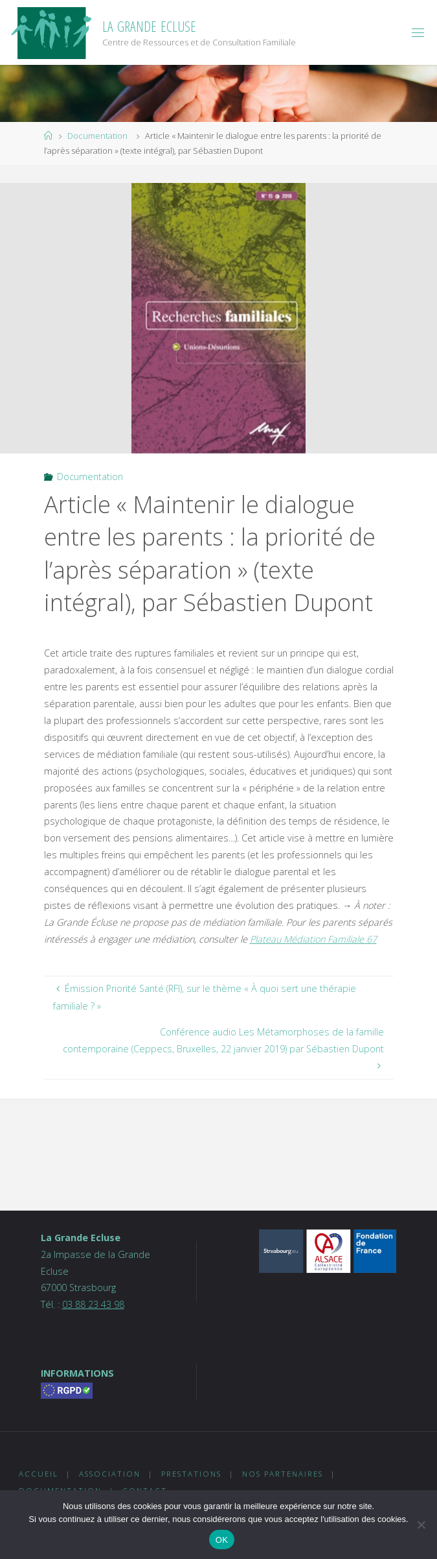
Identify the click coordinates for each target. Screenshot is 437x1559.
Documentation (97, 135)
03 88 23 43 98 (93, 1304)
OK (222, 1540)
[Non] (420, 1524)
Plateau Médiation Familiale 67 (313, 939)
